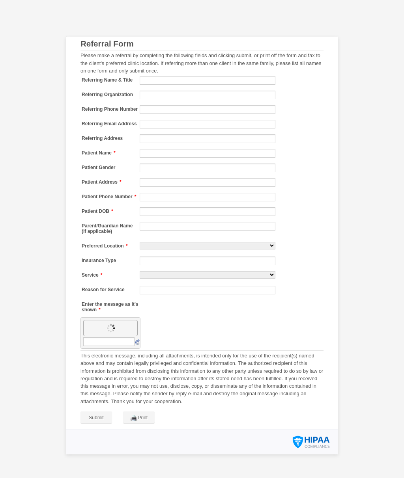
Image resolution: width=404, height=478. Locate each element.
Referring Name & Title (107, 80)
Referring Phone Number (110, 109)
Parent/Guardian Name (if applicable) (107, 228)
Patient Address (102, 182)
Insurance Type (99, 260)
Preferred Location (104, 246)
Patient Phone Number (109, 196)
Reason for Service (103, 289)
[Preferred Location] (207, 245)
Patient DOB (97, 211)
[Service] (207, 275)
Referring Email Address (109, 123)
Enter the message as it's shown (110, 306)
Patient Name (99, 153)
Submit (96, 417)
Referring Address (102, 138)
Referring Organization (107, 94)
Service (92, 275)
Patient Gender (98, 167)
